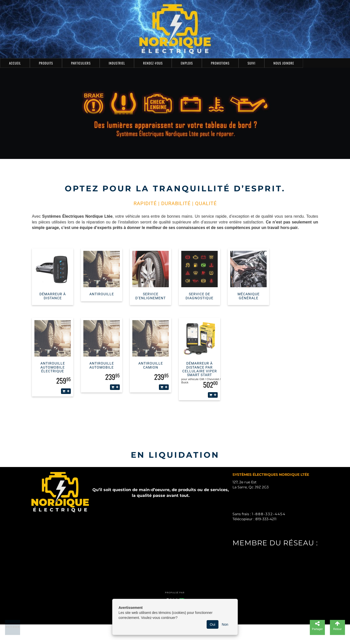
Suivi (251, 63)
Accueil (15, 63)
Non (225, 624)
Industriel (117, 63)
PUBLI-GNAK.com (252, 559)
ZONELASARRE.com (254, 567)
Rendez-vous (153, 63)
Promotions (220, 63)
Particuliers (81, 63)
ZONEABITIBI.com (252, 574)
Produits (46, 63)
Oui (212, 624)
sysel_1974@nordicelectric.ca (271, 526)
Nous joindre (283, 63)
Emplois (187, 63)
